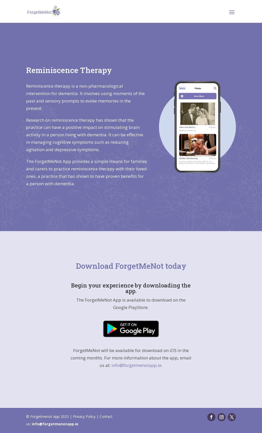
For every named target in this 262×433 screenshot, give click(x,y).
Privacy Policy (84, 416)
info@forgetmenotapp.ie (136, 365)
